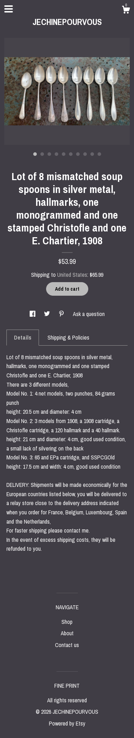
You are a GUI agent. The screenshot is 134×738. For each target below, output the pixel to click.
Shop (67, 622)
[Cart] (126, 10)
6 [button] (71, 154)
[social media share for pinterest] (62, 314)
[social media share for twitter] (47, 314)
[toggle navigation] (8, 8)
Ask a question (89, 314)
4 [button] (56, 154)
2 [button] (42, 154)
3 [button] (49, 154)
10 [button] (99, 154)
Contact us (67, 645)
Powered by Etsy (67, 723)
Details (22, 337)
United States (72, 275)
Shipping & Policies (68, 337)
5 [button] (63, 154)
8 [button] (85, 154)
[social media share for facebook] (33, 314)
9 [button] (92, 154)
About (67, 633)
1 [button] (35, 154)
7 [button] (78, 154)
